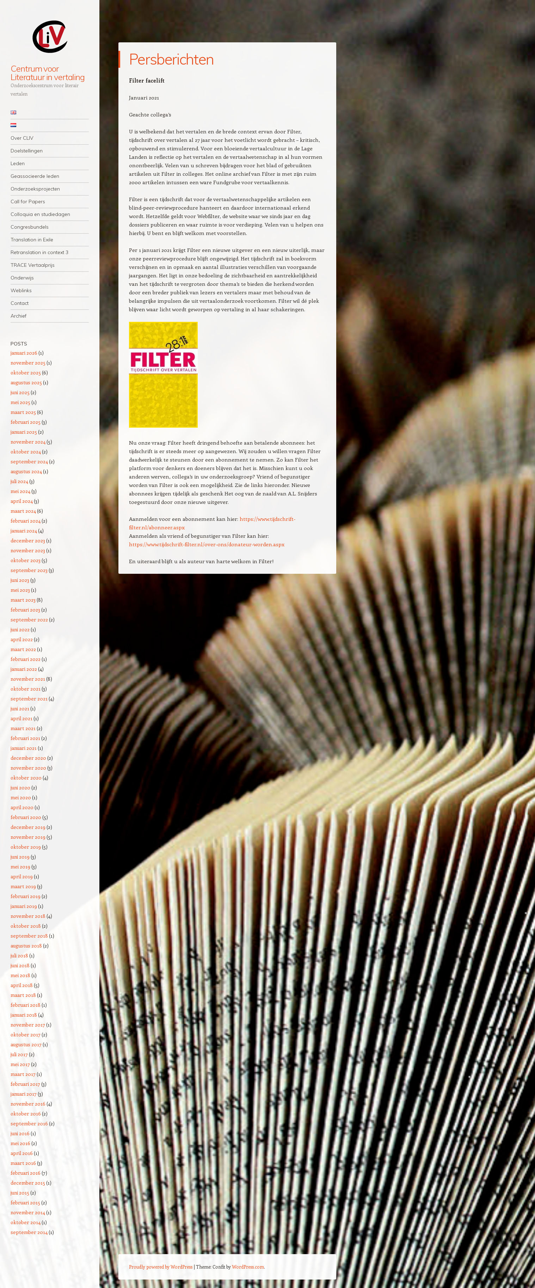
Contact (20, 303)
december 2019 (28, 827)
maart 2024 (23, 510)
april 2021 (21, 718)
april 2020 (22, 807)
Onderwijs (22, 278)
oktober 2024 (26, 451)
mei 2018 (20, 975)
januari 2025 (24, 431)
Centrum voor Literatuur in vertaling (48, 72)
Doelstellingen (27, 151)
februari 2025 (26, 422)
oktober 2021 (26, 688)
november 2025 (28, 362)
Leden (18, 163)
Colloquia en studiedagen (40, 214)
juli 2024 (19, 481)
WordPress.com (248, 1267)
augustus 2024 (26, 471)
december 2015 (28, 1182)
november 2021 (28, 678)
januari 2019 (24, 906)
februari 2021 (25, 738)
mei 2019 (20, 866)
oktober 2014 (26, 1222)
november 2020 (28, 767)
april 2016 (22, 1153)
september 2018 (29, 935)
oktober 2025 (26, 372)
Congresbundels (30, 227)
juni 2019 (20, 856)
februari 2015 (25, 1202)
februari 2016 (26, 1172)
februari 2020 (26, 817)
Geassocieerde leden (35, 176)
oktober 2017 (26, 1034)
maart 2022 (23, 649)
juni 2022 (20, 629)
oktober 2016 (26, 1113)
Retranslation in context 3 (39, 252)
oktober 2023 (26, 560)
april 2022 (22, 639)
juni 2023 (20, 580)
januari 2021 (24, 748)
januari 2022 (24, 669)
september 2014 (29, 1232)
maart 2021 (23, 728)
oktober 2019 (26, 846)
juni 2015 (20, 1192)
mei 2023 (20, 589)
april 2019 (22, 876)
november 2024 (28, 441)
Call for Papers (28, 201)
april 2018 (22, 985)
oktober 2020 (26, 777)
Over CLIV (22, 138)
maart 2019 (23, 886)
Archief (18, 316)
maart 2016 (23, 1163)
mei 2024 (20, 491)
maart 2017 (23, 1074)
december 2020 (28, 757)
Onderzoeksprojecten (35, 189)
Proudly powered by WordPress (160, 1267)
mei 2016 (20, 1143)
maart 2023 (23, 599)
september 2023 (29, 570)
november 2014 (28, 1212)
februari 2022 (26, 659)
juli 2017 (19, 1054)
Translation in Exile (32, 239)
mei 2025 (20, 402)
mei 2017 (20, 1064)
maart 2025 (23, 412)
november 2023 (28, 550)
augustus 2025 (26, 382)
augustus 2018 (26, 945)
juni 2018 (20, 965)
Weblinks (21, 290)
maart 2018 (23, 995)
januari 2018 (24, 1014)
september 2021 (29, 698)
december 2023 (28, 540)
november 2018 (28, 916)
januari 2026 (24, 352)
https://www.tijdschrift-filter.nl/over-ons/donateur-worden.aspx (206, 544)
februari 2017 (25, 1084)
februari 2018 (26, 1004)
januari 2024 (24, 530)
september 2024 (29, 461)
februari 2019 (26, 896)
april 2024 (22, 501)
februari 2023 (25, 609)
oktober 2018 (26, 925)
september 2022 (29, 619)
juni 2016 (20, 1133)
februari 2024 (26, 520)
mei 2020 (21, 797)
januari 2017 (24, 1093)
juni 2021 (20, 708)
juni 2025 (20, 392)
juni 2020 (20, 787)
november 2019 (28, 836)
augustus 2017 (26, 1044)
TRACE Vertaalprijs (33, 265)
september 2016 (29, 1123)
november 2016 (28, 1103)
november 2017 (28, 1024)
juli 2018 (19, 955)
